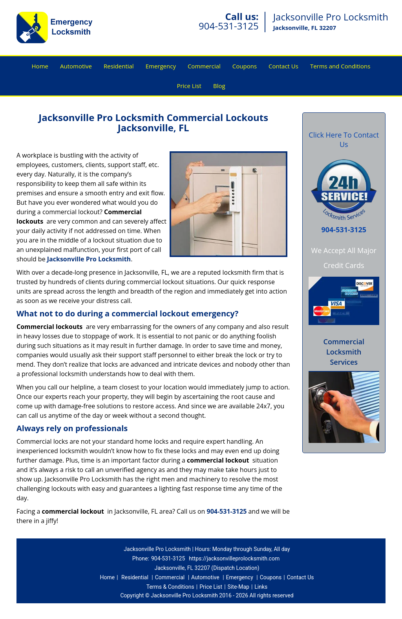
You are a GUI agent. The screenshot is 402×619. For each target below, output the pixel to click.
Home (40, 66)
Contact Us (283, 66)
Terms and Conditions (340, 66)
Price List (189, 86)
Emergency (161, 66)
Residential (119, 66)
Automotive (76, 66)
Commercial (204, 66)
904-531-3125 (229, 25)
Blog (219, 86)
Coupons (244, 66)
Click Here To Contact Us (344, 139)
